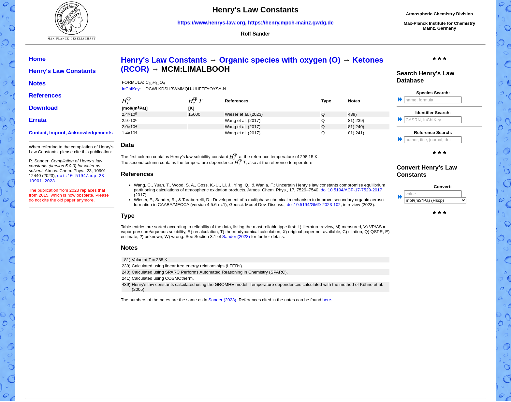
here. (327, 299)
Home (37, 58)
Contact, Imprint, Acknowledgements (71, 132)
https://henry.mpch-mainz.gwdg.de (291, 22)
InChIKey (131, 88)
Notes (37, 83)
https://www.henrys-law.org (211, 22)
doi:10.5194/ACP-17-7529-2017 (351, 189)
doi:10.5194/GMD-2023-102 (314, 204)
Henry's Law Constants (62, 70)
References (45, 95)
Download (43, 107)
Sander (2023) (236, 236)
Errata (37, 119)
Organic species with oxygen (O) (279, 59)
